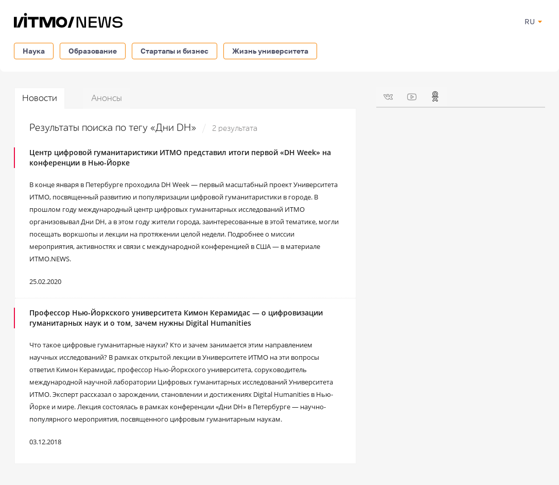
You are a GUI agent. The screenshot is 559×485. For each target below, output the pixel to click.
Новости (39, 98)
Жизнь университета (270, 50)
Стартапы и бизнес (174, 50)
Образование (92, 50)
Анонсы (106, 98)
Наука (34, 50)
